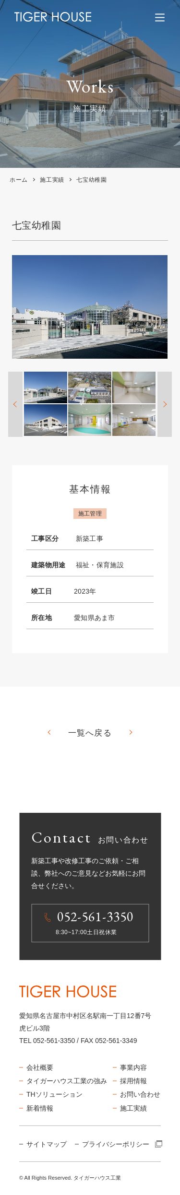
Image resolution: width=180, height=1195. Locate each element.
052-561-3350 (54, 1040)
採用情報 (133, 1081)
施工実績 (52, 179)
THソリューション (54, 1094)
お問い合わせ (140, 1094)
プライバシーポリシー (122, 1144)
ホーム (19, 179)
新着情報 (39, 1108)
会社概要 (39, 1067)
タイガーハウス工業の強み (66, 1081)
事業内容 (133, 1067)
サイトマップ (46, 1144)
